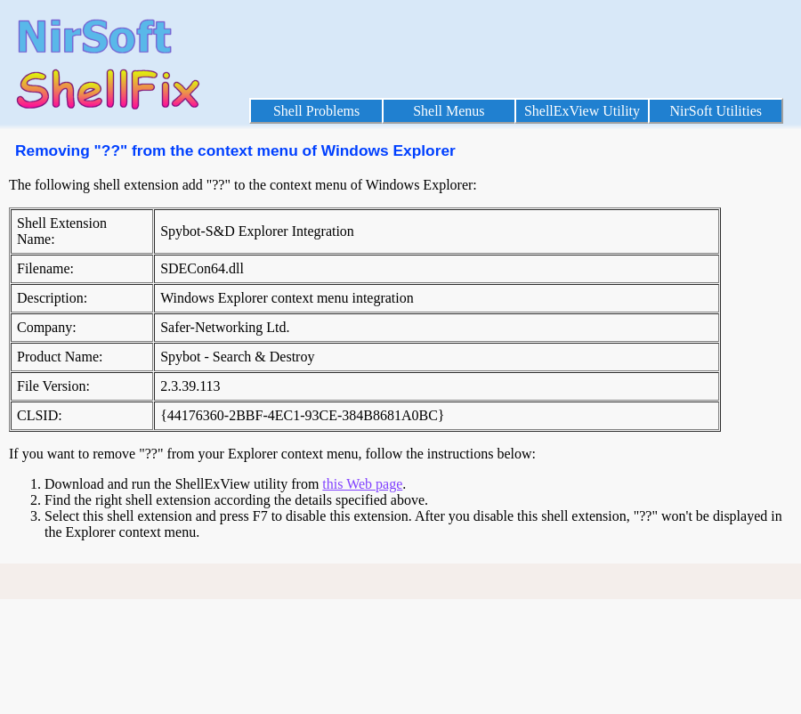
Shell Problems (316, 110)
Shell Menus (448, 110)
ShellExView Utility (582, 110)
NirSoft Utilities (715, 110)
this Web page (362, 483)
